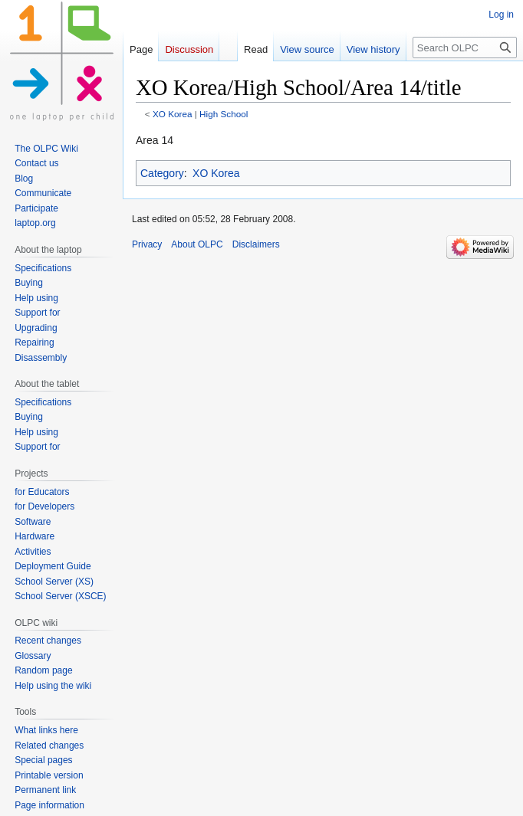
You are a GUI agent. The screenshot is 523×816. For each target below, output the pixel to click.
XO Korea (172, 114)
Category (162, 173)
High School (223, 114)
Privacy (147, 244)
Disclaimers (256, 244)
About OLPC (196, 244)
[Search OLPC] (465, 47)
